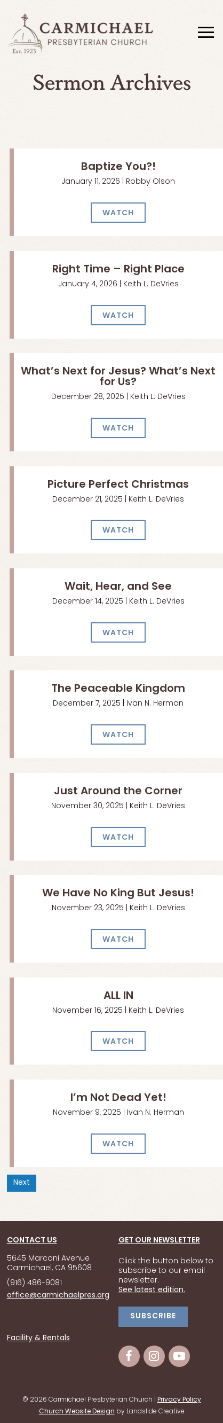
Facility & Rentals (38, 1338)
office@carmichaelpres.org (58, 1296)
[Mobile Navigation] (205, 33)
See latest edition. (151, 1290)
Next (21, 1183)
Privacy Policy (179, 1400)
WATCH (118, 213)
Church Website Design (77, 1412)
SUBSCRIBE (153, 1316)
